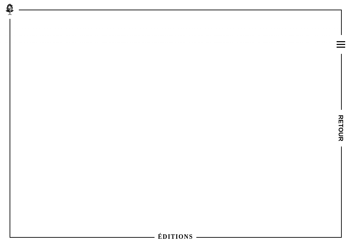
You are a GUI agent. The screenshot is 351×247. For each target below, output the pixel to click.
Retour (341, 128)
